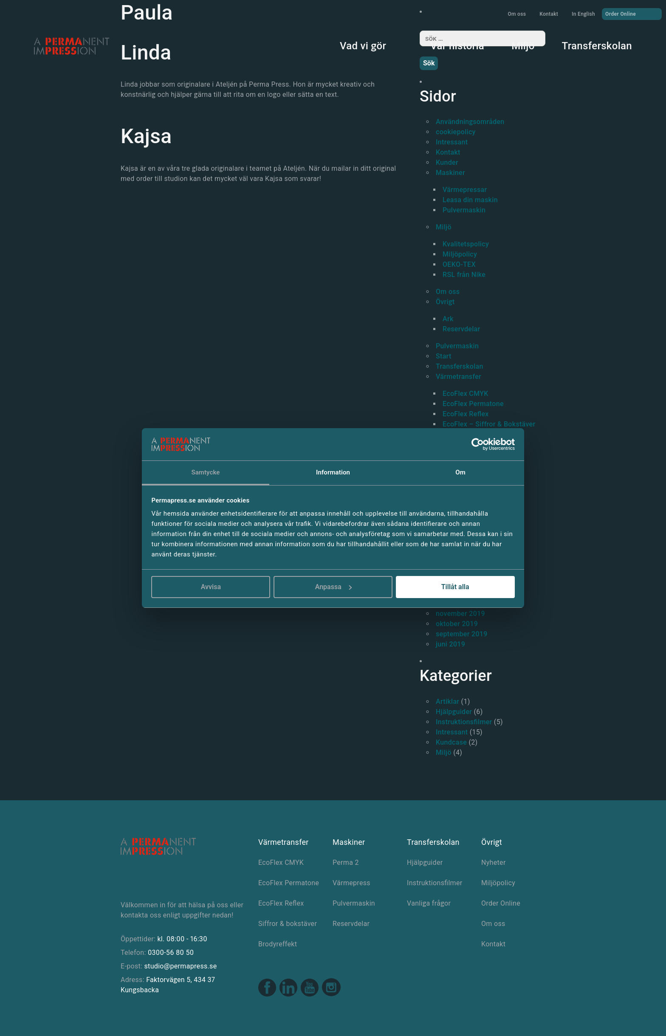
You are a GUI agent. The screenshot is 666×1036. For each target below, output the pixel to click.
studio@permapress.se (180, 966)
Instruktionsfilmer (464, 722)
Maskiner (450, 173)
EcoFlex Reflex (466, 414)
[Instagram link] (331, 988)
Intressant (452, 142)
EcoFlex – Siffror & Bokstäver (489, 424)
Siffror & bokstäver (287, 924)
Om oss (517, 14)
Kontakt (548, 14)
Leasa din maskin (470, 200)
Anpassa (333, 587)
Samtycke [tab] (205, 472)
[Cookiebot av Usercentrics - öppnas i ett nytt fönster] (477, 444)
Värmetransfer (458, 377)
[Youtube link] (310, 989)
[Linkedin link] (288, 989)
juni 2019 (450, 644)
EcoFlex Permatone (473, 404)
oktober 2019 (457, 624)
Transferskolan (597, 46)
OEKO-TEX (459, 264)
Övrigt (445, 302)
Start (444, 356)
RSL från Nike (464, 275)
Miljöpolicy (460, 254)
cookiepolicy (456, 132)
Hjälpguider (454, 712)
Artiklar (447, 701)
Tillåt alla (455, 587)
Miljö (522, 46)
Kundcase (451, 742)
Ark (448, 319)
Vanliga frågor (429, 903)
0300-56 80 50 (171, 952)
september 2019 (462, 634)
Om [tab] (460, 472)
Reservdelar (461, 329)
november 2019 (460, 614)
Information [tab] (333, 472)
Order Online (631, 14)
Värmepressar (465, 190)
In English (583, 14)
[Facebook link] (267, 989)
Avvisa (211, 587)
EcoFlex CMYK (465, 394)
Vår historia (457, 46)
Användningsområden (470, 122)
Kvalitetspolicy (466, 244)
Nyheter (493, 862)
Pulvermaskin (464, 210)
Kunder (447, 162)
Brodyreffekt (277, 944)
